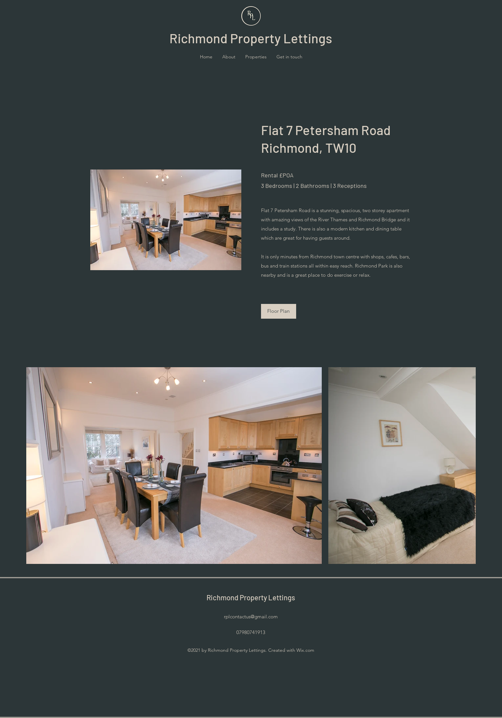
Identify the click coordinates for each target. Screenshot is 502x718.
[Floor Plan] (278, 311)
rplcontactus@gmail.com (251, 616)
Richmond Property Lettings (251, 597)
